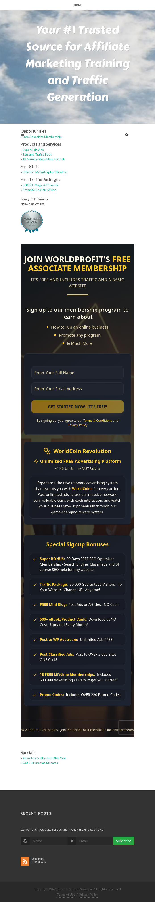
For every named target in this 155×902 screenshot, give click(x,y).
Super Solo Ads (33, 150)
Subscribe (124, 841)
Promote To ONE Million (39, 190)
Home (78, 5)
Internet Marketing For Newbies (45, 172)
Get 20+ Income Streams (40, 763)
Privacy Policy (88, 894)
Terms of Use (66, 894)
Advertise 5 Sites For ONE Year (44, 758)
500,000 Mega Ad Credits (40, 185)
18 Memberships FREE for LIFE (44, 159)
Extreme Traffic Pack (37, 154)
